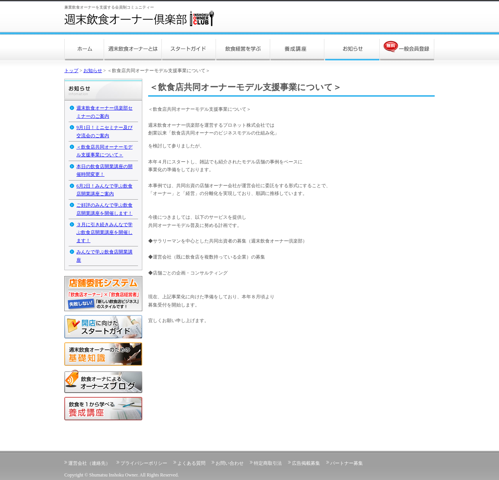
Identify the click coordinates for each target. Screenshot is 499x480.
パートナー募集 (346, 463)
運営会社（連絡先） (89, 463)
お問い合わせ (230, 463)
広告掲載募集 (306, 463)
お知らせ (92, 70)
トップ (71, 70)
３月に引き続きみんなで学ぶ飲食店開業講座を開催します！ (104, 232)
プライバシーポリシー (143, 463)
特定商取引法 (268, 463)
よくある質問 (191, 463)
